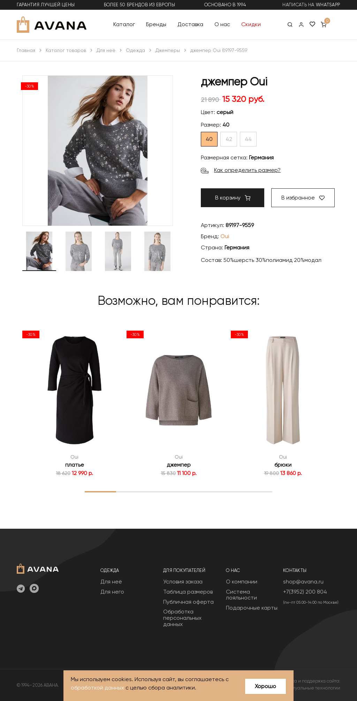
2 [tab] (131, 491)
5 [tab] (225, 491)
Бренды (156, 24)
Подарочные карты (252, 607)
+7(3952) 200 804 (305, 591)
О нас (222, 24)
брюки (282, 464)
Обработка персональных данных (182, 617)
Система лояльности (241, 594)
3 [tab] (163, 491)
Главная (26, 50)
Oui (224, 236)
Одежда (135, 50)
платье (74, 464)
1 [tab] (100, 491)
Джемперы (167, 50)
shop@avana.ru (303, 581)
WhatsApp (328, 4)
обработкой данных (97, 688)
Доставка (190, 24)
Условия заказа (183, 581)
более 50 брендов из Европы (139, 4)
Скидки (251, 24)
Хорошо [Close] (265, 686)
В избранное (303, 197)
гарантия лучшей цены (46, 4)
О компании (241, 581)
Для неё (106, 50)
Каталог (124, 24)
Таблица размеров (188, 591)
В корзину (232, 197)
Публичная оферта (188, 601)
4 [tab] (194, 491)
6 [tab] (256, 491)
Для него (112, 591)
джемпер (179, 464)
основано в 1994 (225, 4)
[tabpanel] (74, 402)
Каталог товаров (66, 50)
